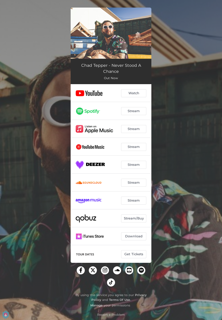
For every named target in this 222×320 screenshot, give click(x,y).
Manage (96, 305)
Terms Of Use (119, 300)
